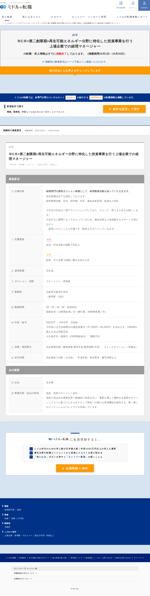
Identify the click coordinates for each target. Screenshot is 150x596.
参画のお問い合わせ (123, 558)
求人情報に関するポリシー (39, 558)
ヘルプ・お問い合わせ (104, 558)
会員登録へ (77, 468)
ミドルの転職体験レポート (132, 17)
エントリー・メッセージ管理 (89, 17)
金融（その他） (18, 518)
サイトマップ (139, 558)
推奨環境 (89, 558)
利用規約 (22, 558)
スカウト (56, 17)
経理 (19, 510)
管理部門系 (9, 510)
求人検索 (7, 17)
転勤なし (50, 535)
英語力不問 (39, 535)
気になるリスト (31, 17)
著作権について (77, 558)
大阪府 (7, 527)
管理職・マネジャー (23, 535)
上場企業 (8, 535)
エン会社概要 (11, 558)
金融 (6, 518)
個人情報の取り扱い (60, 558)
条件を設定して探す (126, 109)
